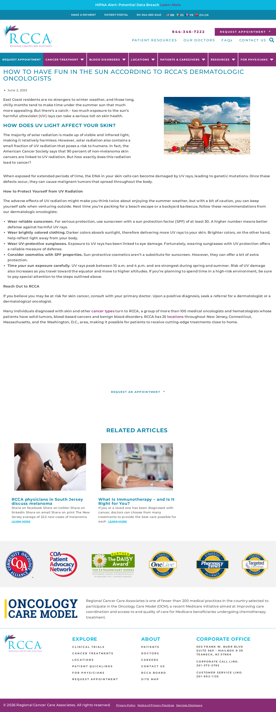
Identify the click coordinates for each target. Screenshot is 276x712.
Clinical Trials (88, 646)
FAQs (227, 40)
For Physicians (257, 59)
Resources (223, 59)
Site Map (150, 679)
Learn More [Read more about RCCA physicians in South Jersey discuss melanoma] (21, 522)
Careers (150, 659)
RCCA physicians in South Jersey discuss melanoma (47, 501)
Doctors (150, 653)
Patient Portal (116, 14)
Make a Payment (83, 14)
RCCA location (136, 377)
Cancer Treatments (93, 653)
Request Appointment (21, 59)
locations (175, 317)
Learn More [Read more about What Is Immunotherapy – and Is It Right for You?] (117, 522)
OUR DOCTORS (199, 40)
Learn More (170, 5)
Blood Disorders (107, 59)
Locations (143, 59)
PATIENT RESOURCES (154, 40)
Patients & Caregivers (182, 59)
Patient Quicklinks (92, 666)
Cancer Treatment (64, 59)
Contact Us (153, 666)
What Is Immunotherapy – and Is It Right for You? (136, 501)
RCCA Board (153, 672)
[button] (271, 40)
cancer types (102, 311)
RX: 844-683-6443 (149, 14)
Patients (150, 646)
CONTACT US (252, 40)
